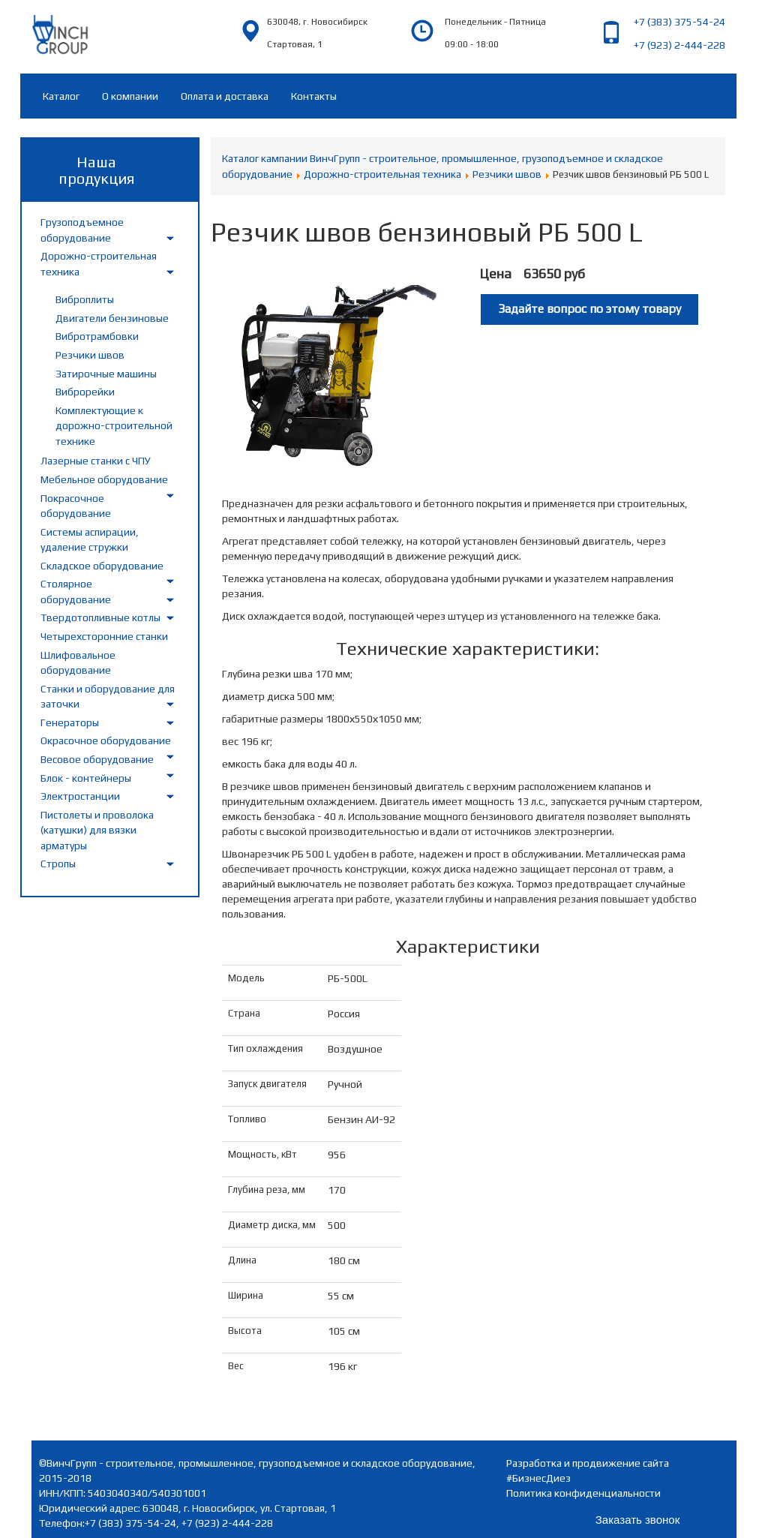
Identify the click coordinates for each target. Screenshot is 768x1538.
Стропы (58, 864)
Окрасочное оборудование (105, 740)
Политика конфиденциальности (583, 1493)
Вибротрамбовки (97, 336)
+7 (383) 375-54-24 (679, 22)
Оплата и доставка (224, 96)
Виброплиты (85, 299)
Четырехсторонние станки (104, 636)
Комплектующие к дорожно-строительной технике (114, 425)
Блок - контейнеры (85, 778)
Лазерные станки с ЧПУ (95, 461)
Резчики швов (90, 355)
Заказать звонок (638, 1519)
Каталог (61, 96)
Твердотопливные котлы (100, 617)
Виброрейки (85, 392)
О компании (130, 96)
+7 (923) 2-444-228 (679, 45)
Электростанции (80, 796)
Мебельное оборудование (104, 479)
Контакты (314, 96)
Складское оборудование (102, 566)
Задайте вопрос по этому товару (589, 309)
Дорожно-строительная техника (382, 174)
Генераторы (69, 722)
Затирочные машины (106, 374)
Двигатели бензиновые (112, 318)
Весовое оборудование (97, 759)
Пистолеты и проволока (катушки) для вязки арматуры (97, 830)
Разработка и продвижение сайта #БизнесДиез (587, 1470)
